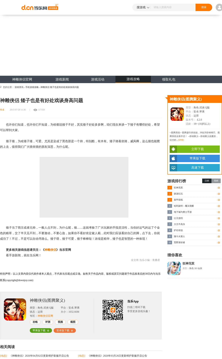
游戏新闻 (62, 79)
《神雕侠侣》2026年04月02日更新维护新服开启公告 (39, 355)
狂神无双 (178, 187)
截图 (72, 322)
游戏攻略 (133, 79)
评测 (47, 322)
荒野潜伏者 (179, 242)
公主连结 (178, 218)
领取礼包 (168, 79)
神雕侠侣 (50, 249)
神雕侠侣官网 (22, 79)
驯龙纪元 (178, 193)
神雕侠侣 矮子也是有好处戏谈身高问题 (60, 87)
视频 (60, 322)
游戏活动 (97, 79)
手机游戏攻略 (32, 87)
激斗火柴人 (179, 236)
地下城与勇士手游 (183, 212)
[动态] (4, 355)
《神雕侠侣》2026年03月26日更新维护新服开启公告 (117, 355)
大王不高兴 (179, 224)
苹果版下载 (41, 330)
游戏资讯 (19, 87)
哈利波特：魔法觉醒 (184, 206)
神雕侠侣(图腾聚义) (47, 300)
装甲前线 (178, 200)
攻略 (35, 322)
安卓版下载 (64, 330)
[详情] (181, 140)
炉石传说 (178, 230)
